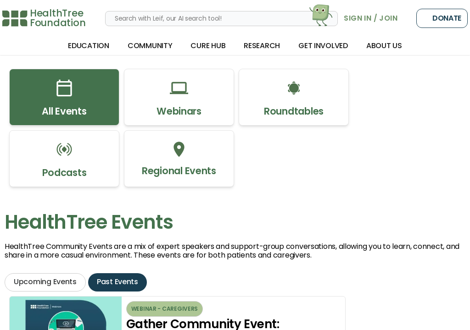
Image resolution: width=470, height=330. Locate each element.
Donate (442, 18)
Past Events (117, 281)
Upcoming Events (45, 281)
